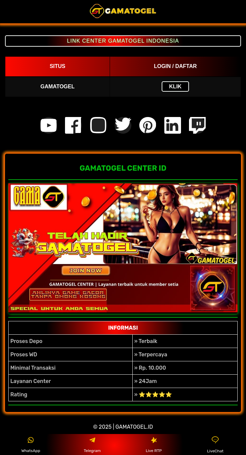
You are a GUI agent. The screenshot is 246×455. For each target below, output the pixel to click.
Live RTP (154, 444)
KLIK (175, 86)
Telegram (92, 444)
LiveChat (215, 444)
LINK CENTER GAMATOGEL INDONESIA (123, 41)
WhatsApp (30, 444)
